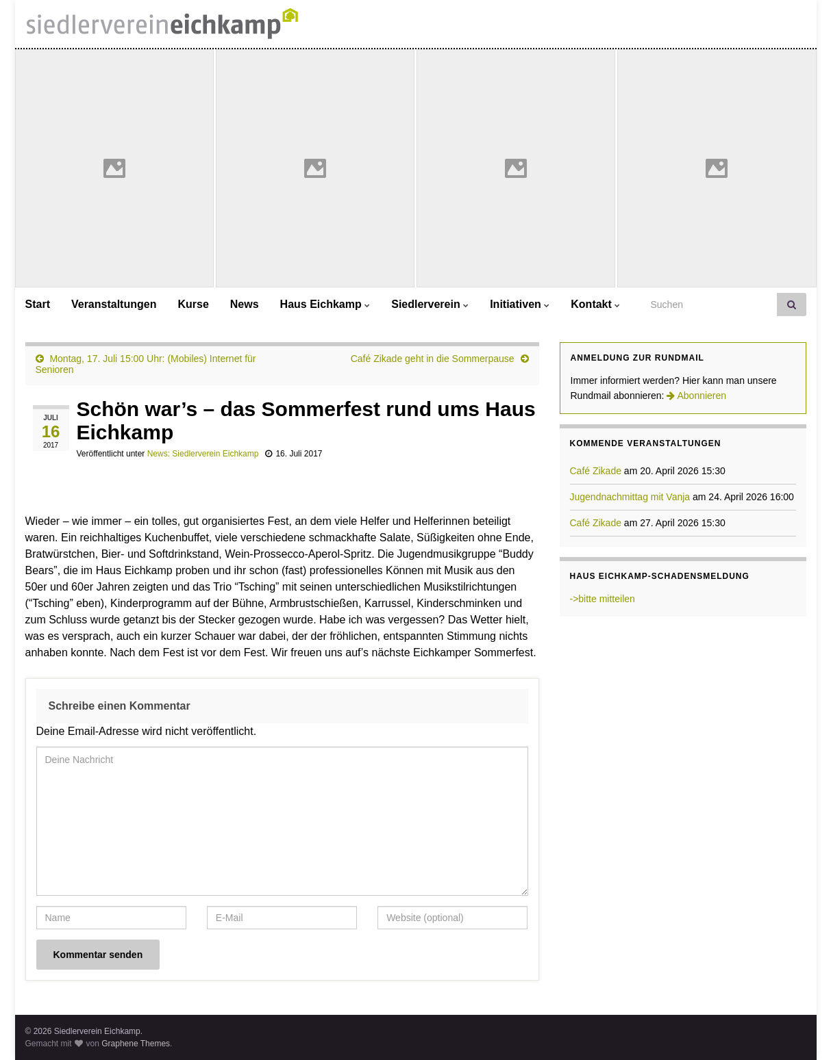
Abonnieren (696, 395)
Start (37, 304)
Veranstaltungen (113, 304)
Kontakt (595, 304)
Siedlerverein (430, 304)
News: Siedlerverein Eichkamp (203, 453)
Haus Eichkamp (325, 304)
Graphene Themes (135, 1043)
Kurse (192, 304)
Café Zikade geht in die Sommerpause (432, 358)
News (244, 304)
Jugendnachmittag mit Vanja (630, 496)
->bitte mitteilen (602, 598)
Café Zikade (595, 470)
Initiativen (519, 304)
